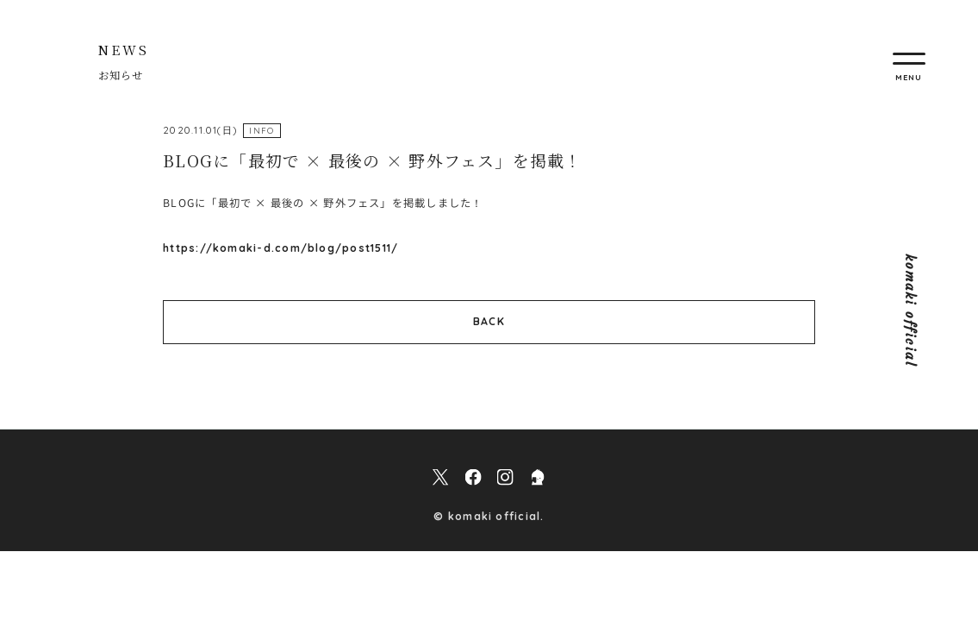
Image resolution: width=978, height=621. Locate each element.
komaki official (910, 310)
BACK (489, 321)
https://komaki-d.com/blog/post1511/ (280, 248)
